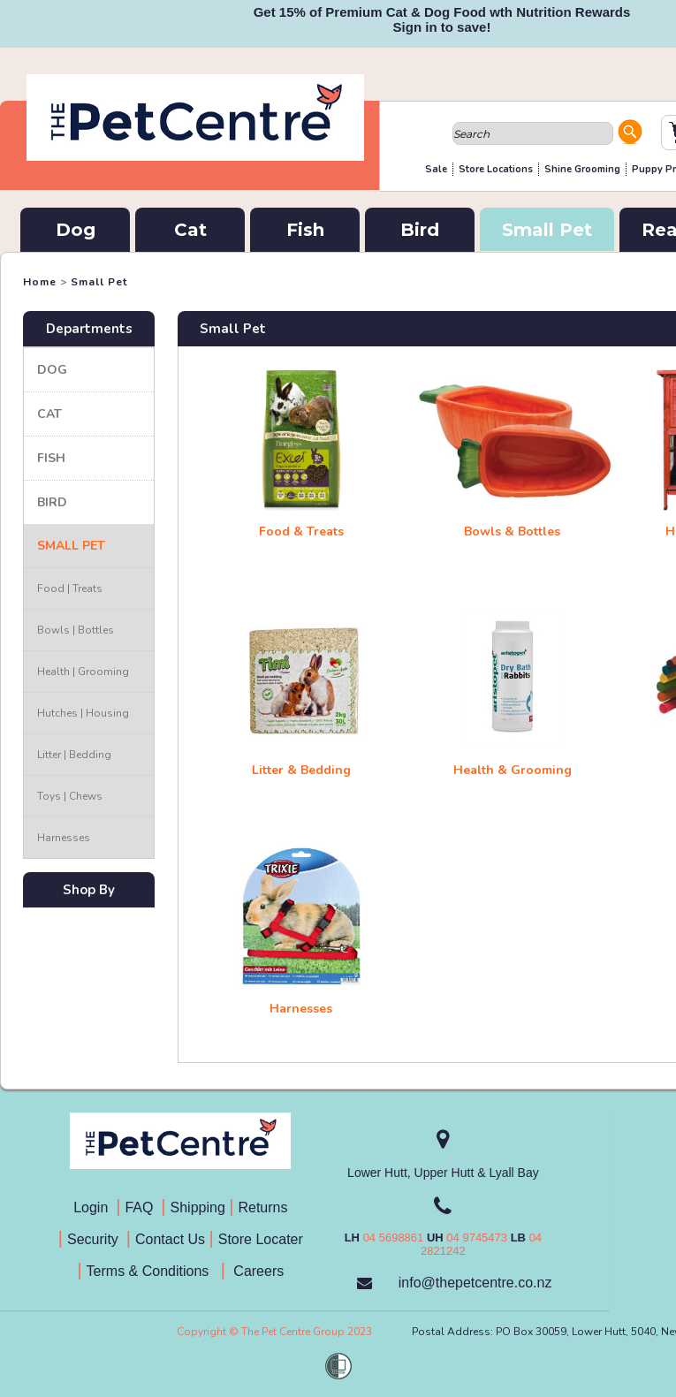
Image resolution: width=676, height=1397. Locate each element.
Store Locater (260, 1239)
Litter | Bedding (74, 755)
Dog (75, 229)
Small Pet (547, 229)
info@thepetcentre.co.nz (475, 1282)
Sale (436, 169)
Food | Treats (70, 588)
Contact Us (172, 1239)
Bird (419, 229)
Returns (262, 1207)
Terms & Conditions (154, 1271)
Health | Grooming (83, 671)
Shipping (198, 1207)
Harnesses (63, 838)
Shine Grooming (582, 169)
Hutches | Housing (83, 713)
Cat (190, 229)
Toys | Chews (70, 796)
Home (40, 282)
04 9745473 (476, 1237)
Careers (257, 1271)
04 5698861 (393, 1237)
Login (94, 1207)
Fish (305, 229)
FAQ (143, 1207)
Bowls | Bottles (75, 630)
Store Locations (496, 169)
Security (94, 1239)
